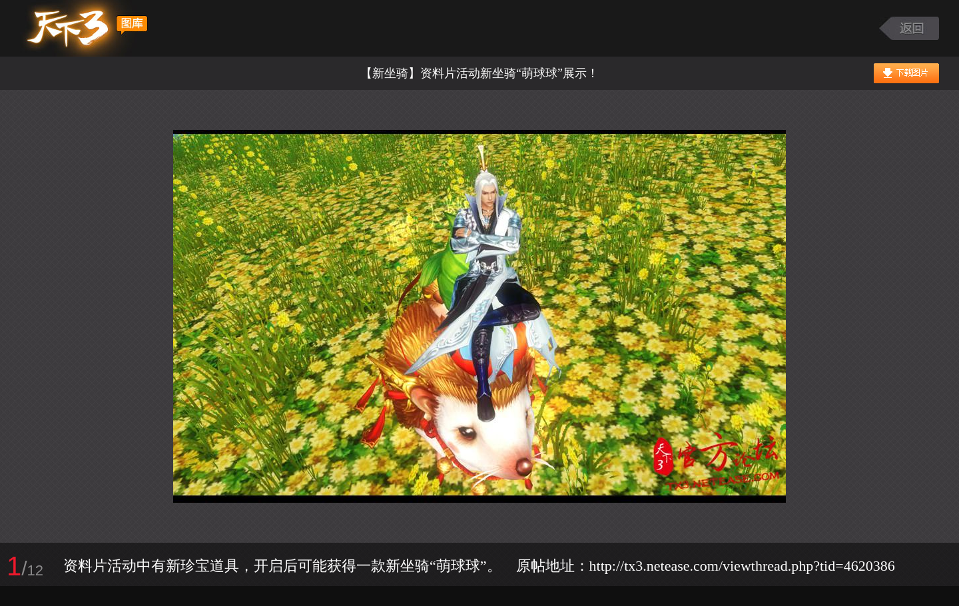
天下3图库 (84, 28)
